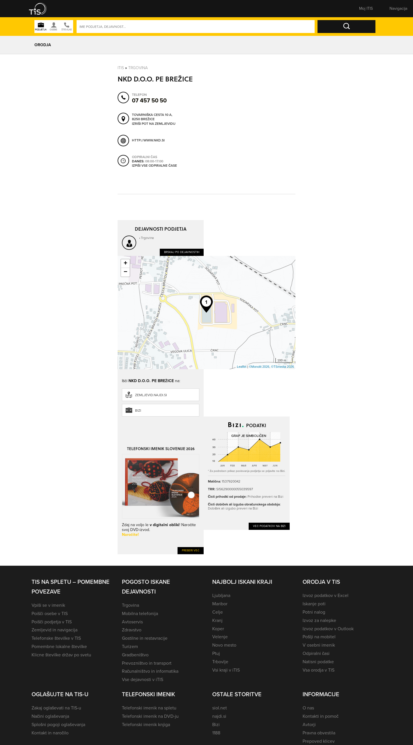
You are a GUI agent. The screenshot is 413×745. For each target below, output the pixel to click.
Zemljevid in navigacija (54, 630)
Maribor (219, 603)
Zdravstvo (131, 630)
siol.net (219, 708)
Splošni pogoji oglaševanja (58, 724)
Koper (218, 628)
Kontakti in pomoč (320, 716)
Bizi (138, 410)
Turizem (130, 646)
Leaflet (241, 366)
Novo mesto (224, 645)
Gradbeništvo (135, 654)
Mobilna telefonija (140, 613)
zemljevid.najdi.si (151, 395)
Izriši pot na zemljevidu (154, 124)
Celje (217, 612)
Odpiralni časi (316, 653)
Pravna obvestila (319, 733)
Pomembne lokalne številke (59, 646)
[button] (41, 8)
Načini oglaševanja (50, 716)
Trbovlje (220, 661)
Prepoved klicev (319, 741)
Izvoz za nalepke (319, 620)
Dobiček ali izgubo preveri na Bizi (233, 508)
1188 (216, 733)
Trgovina (138, 68)
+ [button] (125, 263)
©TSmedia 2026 (282, 366)
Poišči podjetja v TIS (52, 621)
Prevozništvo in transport (147, 663)
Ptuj (216, 653)
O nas (308, 708)
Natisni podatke (318, 661)
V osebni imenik (319, 645)
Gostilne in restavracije (144, 638)
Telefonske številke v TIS (56, 638)
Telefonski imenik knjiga (146, 724)
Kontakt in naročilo (50, 733)
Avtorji (309, 724)
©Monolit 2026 (259, 366)
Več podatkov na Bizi (269, 526)
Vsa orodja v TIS (318, 670)
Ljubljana (221, 595)
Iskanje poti (314, 603)
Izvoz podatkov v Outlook (328, 628)
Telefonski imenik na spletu (149, 708)
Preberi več (190, 550)
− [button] (125, 272)
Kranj (217, 620)
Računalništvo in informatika (150, 671)
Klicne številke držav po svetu (61, 654)
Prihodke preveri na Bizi (265, 496)
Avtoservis (132, 621)
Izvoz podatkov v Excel (325, 595)
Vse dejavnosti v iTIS (142, 679)
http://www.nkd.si (148, 140)
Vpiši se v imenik (48, 605)
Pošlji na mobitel (319, 636)
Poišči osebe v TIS (50, 613)
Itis (121, 68)
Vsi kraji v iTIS (226, 670)
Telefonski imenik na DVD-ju (150, 716)
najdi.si (219, 716)
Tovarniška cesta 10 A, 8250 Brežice (152, 117)
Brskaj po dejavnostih (181, 252)
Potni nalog (314, 612)
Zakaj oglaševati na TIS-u (56, 708)
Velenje (220, 636)
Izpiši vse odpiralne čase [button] (154, 166)
